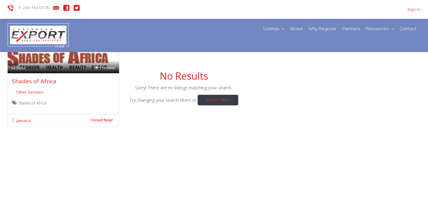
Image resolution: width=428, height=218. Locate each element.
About (296, 28)
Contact (408, 28)
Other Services (29, 92)
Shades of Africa (34, 81)
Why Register (322, 28)
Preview (104, 67)
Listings (271, 28)
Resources (377, 28)
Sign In (413, 9)
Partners (351, 28)
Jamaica (23, 120)
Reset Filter (218, 100)
